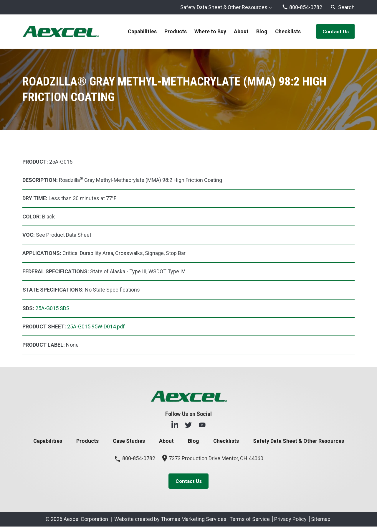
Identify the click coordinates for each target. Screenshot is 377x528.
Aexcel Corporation (86, 520)
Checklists (226, 441)
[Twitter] (188, 425)
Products (87, 441)
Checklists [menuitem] (286, 32)
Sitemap (320, 520)
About (166, 441)
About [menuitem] (239, 32)
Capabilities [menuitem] (140, 32)
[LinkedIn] (174, 425)
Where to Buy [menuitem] (208, 32)
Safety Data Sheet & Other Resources (223, 7)
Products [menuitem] (174, 32)
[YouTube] (202, 425)
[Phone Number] (302, 7)
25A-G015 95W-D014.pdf (96, 327)
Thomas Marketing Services (193, 520)
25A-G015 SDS (52, 308)
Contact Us (333, 32)
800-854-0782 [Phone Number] (134, 459)
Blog (193, 441)
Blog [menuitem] (260, 32)
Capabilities (47, 441)
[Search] (342, 7)
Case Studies (129, 441)
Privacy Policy (290, 520)
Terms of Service (249, 520)
